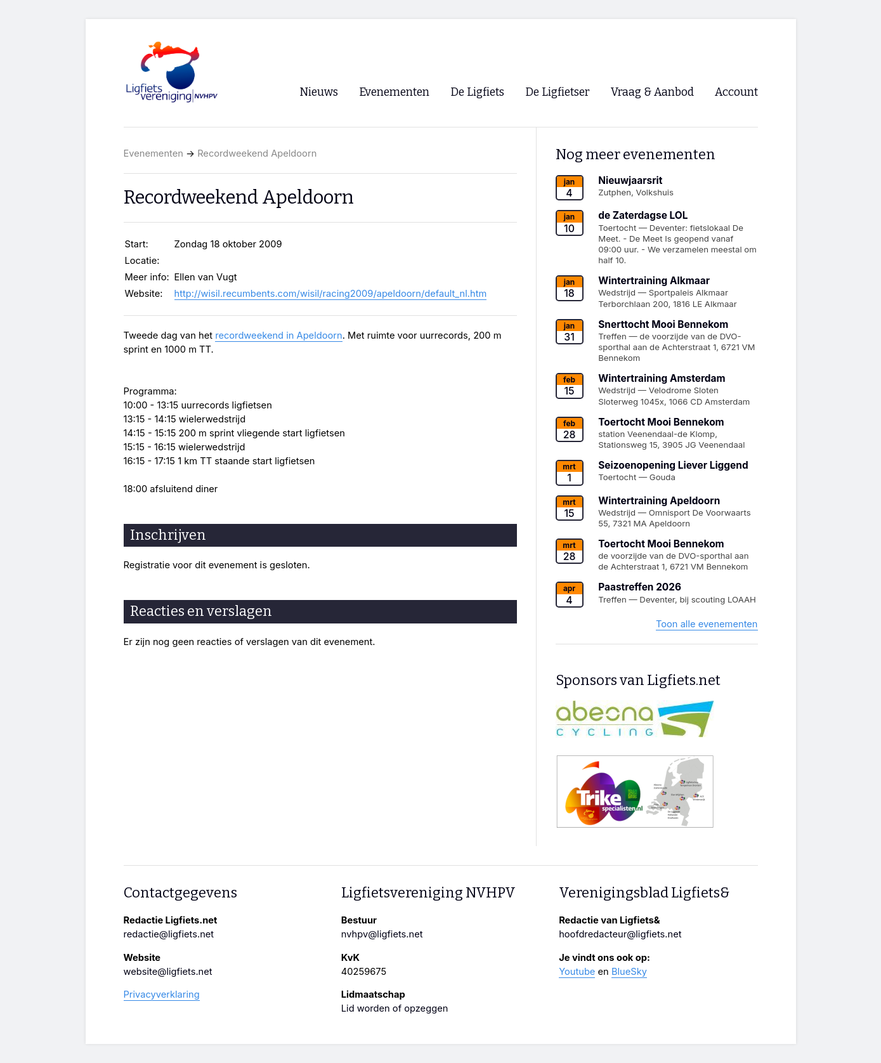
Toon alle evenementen (707, 624)
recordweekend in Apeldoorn (279, 335)
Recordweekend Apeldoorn (257, 153)
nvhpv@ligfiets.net (382, 934)
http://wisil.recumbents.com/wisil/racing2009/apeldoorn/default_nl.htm (330, 293)
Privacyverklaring (162, 994)
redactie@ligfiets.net (169, 934)
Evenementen (153, 153)
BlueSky (629, 971)
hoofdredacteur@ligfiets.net (620, 934)
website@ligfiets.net (168, 971)
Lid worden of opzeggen (394, 1008)
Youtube (577, 971)
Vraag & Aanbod (652, 92)
